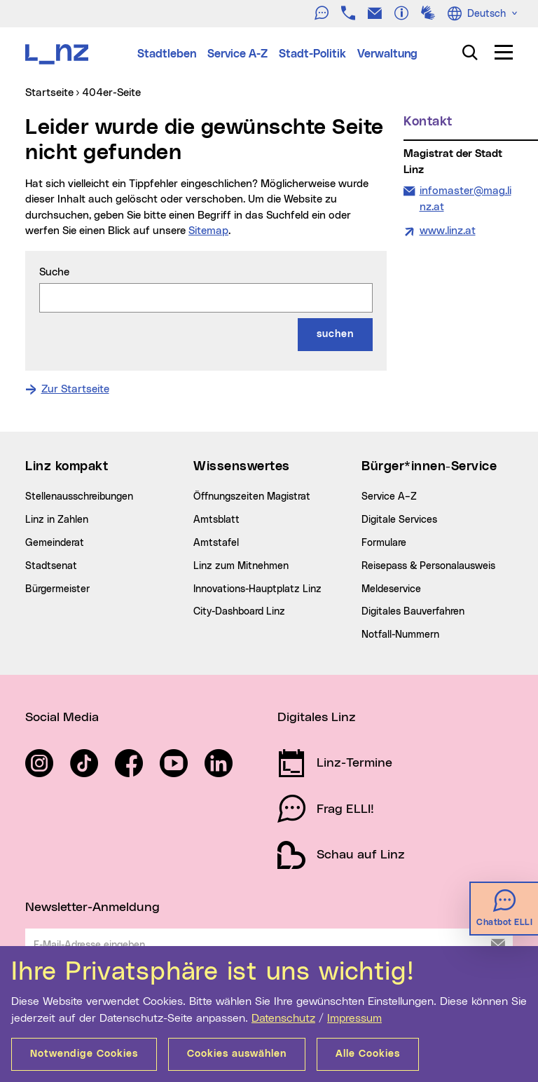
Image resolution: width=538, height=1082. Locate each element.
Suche (54, 272)
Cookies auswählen (237, 1054)
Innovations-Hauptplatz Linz (257, 589)
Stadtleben (166, 54)
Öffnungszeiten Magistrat (251, 497)
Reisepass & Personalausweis (428, 566)
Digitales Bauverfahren (412, 612)
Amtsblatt (216, 520)
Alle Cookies (368, 1054)
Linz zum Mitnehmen (241, 566)
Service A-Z (237, 54)
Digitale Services (399, 520)
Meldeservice (391, 589)
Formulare (383, 543)
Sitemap (208, 231)
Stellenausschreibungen (79, 497)
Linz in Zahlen (56, 520)
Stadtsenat (51, 566)
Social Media (62, 717)
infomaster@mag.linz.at (465, 198)
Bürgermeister (57, 589)
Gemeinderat (54, 543)
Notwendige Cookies (84, 1054)
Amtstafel (216, 543)
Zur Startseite (75, 389)
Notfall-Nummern (400, 635)
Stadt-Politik (312, 54)
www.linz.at (448, 231)
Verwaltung (387, 54)
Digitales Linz (316, 717)
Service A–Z (389, 497)
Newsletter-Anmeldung (92, 907)
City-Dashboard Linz (239, 612)
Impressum (354, 1018)
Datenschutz (283, 1018)
